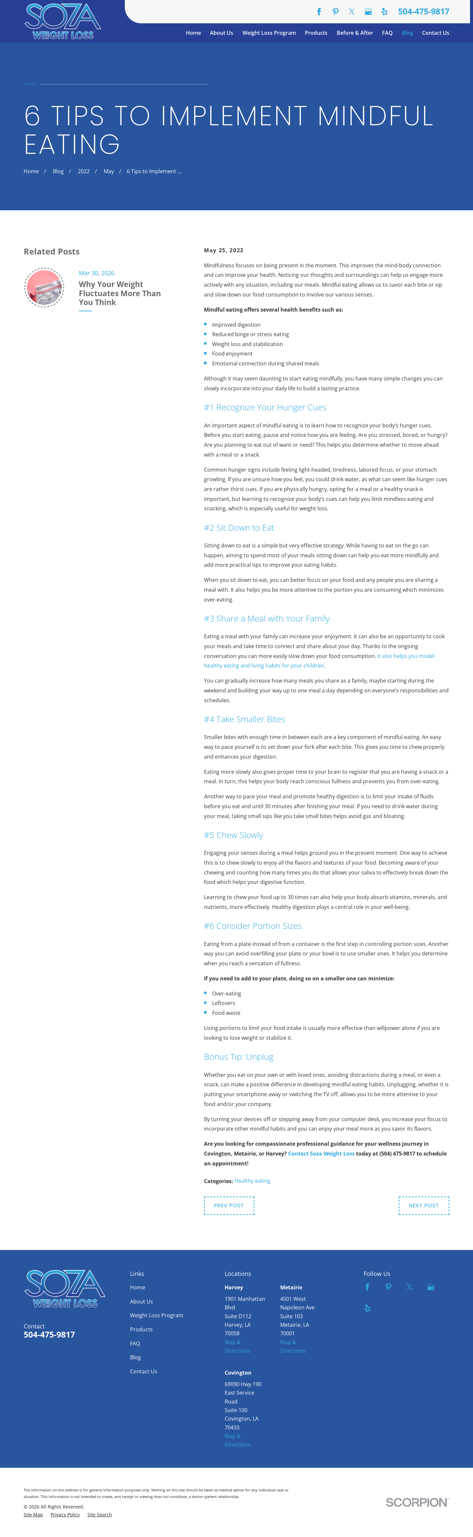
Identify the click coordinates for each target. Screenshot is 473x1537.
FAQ (135, 1343)
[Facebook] (319, 11)
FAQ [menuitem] (387, 32)
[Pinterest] (335, 11)
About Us (141, 1301)
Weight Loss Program (156, 1315)
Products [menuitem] (316, 32)
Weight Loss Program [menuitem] (269, 32)
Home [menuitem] (193, 32)
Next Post (424, 1205)
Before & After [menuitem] (355, 32)
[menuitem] (33, 1514)
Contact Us (143, 1371)
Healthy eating (252, 1180)
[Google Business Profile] (368, 11)
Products (141, 1329)
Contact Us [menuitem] (435, 32)
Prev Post (229, 1205)
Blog (135, 1357)
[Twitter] (352, 11)
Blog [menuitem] (407, 32)
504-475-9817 (423, 12)
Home (137, 1287)
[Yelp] (384, 11)
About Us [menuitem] (221, 32)
